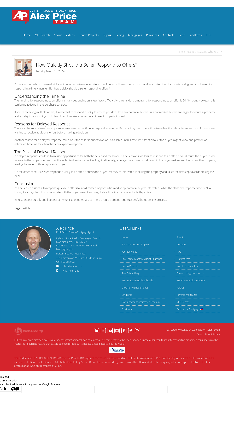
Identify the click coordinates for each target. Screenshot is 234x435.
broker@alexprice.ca (71, 266)
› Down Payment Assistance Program (140, 302)
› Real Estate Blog (129, 273)
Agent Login (213, 329)
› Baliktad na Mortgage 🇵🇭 (189, 309)
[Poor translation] (15, 389)
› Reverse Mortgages (186, 294)
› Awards (179, 287)
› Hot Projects (182, 258)
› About (179, 237)
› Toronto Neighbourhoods (189, 273)
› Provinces (126, 309)
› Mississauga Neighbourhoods (136, 280)
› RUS (178, 251)
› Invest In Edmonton (186, 266)
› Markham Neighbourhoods (190, 280)
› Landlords (126, 294)
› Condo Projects (129, 266)
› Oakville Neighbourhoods (134, 287)
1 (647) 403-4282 (70, 270)
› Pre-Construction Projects (134, 244)
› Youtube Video (128, 251)
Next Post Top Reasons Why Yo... (200, 52)
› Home (124, 237)
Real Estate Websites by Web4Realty (185, 329)
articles (27, 208)
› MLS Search (182, 302)
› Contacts (180, 244)
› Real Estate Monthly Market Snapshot (141, 258)
